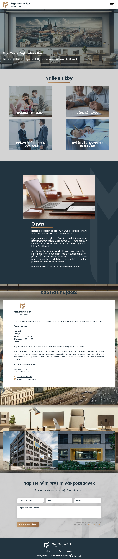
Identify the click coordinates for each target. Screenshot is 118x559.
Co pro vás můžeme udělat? (29, 508)
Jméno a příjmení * (26, 500)
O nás (58, 551)
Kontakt (70, 551)
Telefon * (51, 500)
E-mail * (79, 500)
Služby (47, 551)
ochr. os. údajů (94, 524)
